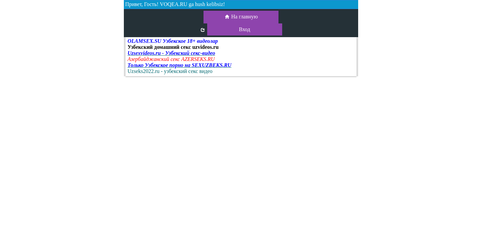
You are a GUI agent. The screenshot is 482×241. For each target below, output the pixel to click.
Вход (244, 29)
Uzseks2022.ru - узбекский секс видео (170, 71)
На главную (241, 17)
